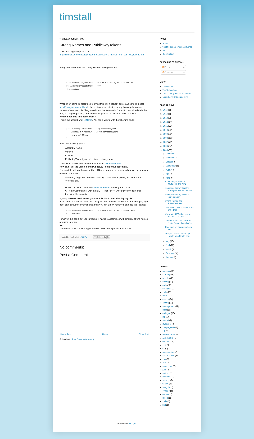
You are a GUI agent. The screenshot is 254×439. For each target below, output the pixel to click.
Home (105, 334)
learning (166, 274)
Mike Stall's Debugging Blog (175, 97)
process (166, 271)
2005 (165, 150)
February (170, 253)
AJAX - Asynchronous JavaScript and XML (175, 182)
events (165, 299)
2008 (165, 138)
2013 (165, 118)
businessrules (168, 334)
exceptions (167, 366)
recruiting (166, 376)
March (169, 249)
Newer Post (65, 334)
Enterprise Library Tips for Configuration (177, 195)
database (166, 341)
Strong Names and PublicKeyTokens (174, 202)
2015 (165, 110)
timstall (76, 16)
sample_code (168, 327)
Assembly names (113, 163)
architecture (167, 338)
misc (164, 310)
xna (164, 359)
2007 (165, 142)
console (166, 391)
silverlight (166, 289)
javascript (166, 324)
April (168, 245)
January (170, 257)
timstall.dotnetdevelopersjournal (177, 47)
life (163, 317)
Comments (168, 72)
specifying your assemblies (73, 107)
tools (164, 292)
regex (165, 398)
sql (163, 331)
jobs (164, 370)
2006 (165, 146)
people (165, 278)
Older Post (144, 334)
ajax (164, 362)
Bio (163, 50)
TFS (164, 345)
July (168, 174)
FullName (87, 120)
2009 (165, 134)
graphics (166, 394)
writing (165, 384)
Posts (166, 67)
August (169, 170)
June (168, 178)
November (171, 157)
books (165, 295)
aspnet (165, 320)
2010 (165, 130)
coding (165, 281)
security (166, 380)
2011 (165, 126)
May (168, 241)
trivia (164, 401)
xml (164, 405)
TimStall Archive (169, 90)
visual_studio (168, 355)
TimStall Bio (168, 86)
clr (163, 348)
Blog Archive (168, 54)
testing (165, 303)
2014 (165, 114)
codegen (166, 313)
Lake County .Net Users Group (176, 93)
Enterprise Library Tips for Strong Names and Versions (179, 189)
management (168, 306)
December (171, 153)
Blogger (132, 423)
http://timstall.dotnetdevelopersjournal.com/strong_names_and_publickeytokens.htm (102, 54)
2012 (165, 122)
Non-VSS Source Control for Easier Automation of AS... (178, 221)
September (171, 166)
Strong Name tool (101, 187)
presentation (168, 352)
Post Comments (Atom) (83, 339)
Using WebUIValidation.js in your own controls (177, 215)
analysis (166, 387)
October (170, 162)
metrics (165, 373)
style (164, 285)
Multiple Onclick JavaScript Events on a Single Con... (178, 234)
